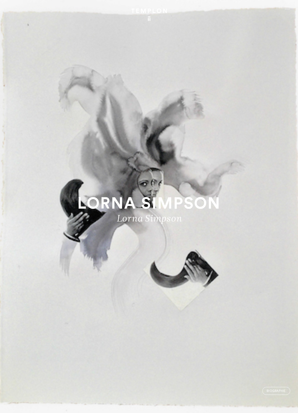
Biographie (276, 391)
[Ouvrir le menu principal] (287, 8)
